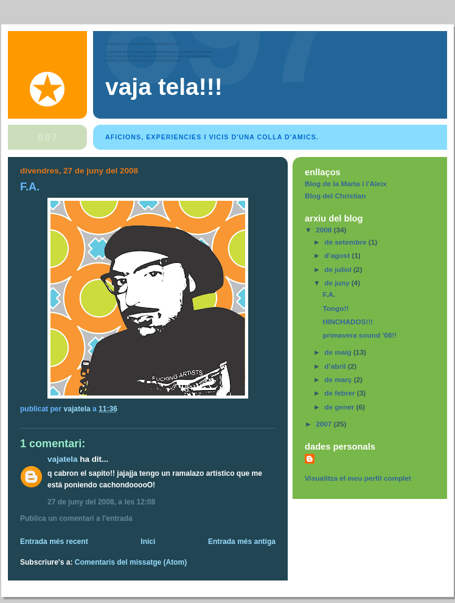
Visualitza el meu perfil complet (358, 478)
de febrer (340, 393)
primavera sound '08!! (359, 335)
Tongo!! (335, 308)
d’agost (338, 255)
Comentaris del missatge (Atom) (131, 562)
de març (338, 379)
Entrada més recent (54, 541)
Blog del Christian (335, 196)
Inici (148, 541)
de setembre (346, 242)
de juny (337, 283)
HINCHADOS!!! (347, 322)
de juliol (338, 269)
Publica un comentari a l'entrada (76, 518)
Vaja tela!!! (164, 87)
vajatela (62, 459)
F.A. (328, 294)
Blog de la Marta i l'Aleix (346, 183)
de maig (338, 352)
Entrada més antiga (242, 541)
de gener (340, 407)
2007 (324, 424)
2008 (324, 230)
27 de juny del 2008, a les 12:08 (101, 502)
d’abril (336, 366)
